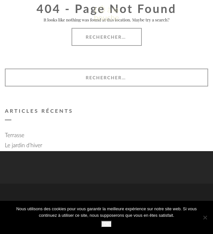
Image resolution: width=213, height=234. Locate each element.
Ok (106, 224)
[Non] (205, 217)
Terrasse (14, 135)
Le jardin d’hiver (23, 145)
